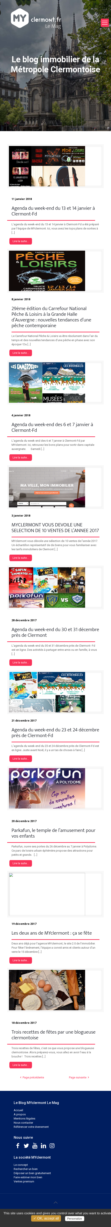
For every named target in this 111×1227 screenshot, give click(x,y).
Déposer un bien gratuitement (32, 1173)
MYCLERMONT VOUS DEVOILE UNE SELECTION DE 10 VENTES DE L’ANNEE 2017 (55, 528)
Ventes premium (24, 1181)
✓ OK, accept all (46, 1218)
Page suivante (79, 1077)
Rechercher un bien (26, 1169)
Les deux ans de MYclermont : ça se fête (52, 933)
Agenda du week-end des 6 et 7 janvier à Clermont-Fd (52, 427)
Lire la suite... (21, 241)
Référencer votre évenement (31, 1126)
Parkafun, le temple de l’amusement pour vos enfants (54, 833)
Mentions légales (24, 1118)
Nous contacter (23, 1122)
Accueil (18, 1110)
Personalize (74, 1218)
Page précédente (31, 1077)
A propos (20, 1114)
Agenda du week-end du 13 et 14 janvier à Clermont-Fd (53, 211)
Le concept (21, 1164)
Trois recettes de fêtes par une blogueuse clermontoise (54, 1035)
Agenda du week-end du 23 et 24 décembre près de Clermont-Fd (55, 733)
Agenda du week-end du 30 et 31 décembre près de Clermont (55, 632)
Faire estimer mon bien (28, 1177)
